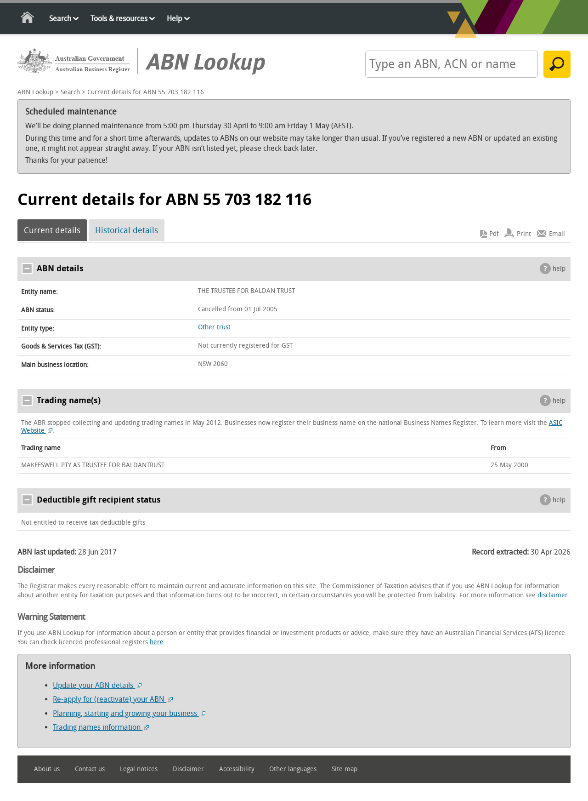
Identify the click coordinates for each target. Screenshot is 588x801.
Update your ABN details (97, 685)
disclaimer (552, 595)
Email (557, 234)
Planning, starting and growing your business (129, 713)
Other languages (293, 769)
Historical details (126, 230)
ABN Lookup (35, 92)
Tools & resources (118, 18)
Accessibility (236, 769)
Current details (52, 230)
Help (174, 18)
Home (27, 19)
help (559, 269)
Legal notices (139, 769)
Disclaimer (188, 769)
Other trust (214, 327)
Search (60, 18)
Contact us (90, 769)
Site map (344, 769)
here (157, 642)
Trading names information (101, 727)
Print (524, 234)
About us (47, 769)
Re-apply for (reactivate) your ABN (113, 699)
